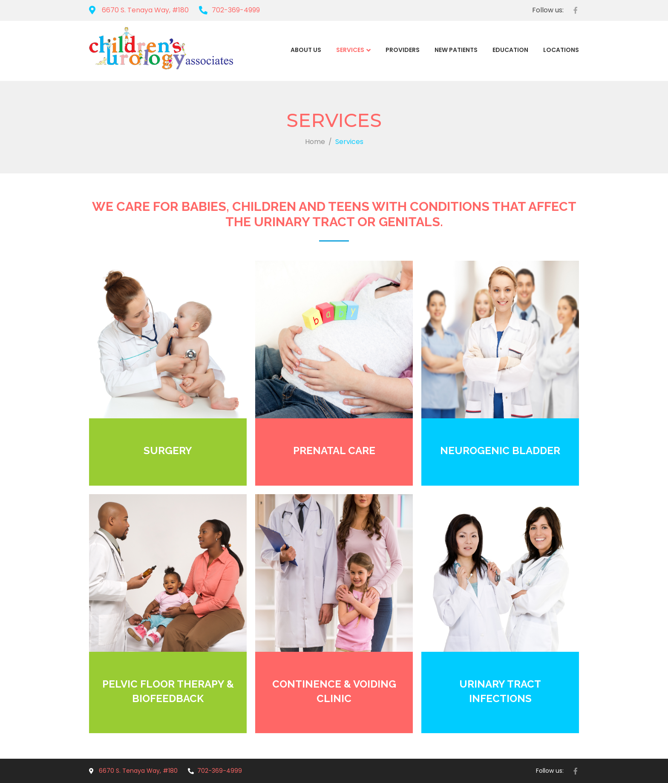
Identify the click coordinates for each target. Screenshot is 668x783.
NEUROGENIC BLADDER (500, 450)
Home (315, 142)
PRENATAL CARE (334, 450)
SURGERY (168, 450)
